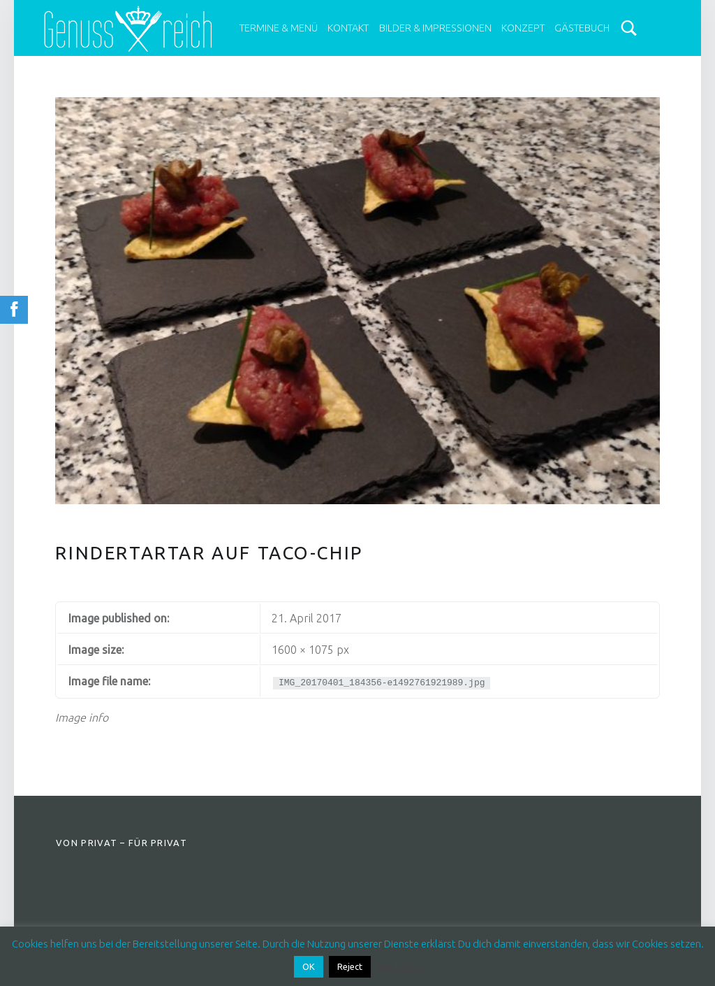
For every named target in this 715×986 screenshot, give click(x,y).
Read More (399, 966)
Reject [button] (349, 966)
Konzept (523, 28)
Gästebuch (582, 28)
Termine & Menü (278, 28)
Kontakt (348, 28)
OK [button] (308, 966)
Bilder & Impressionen (435, 28)
